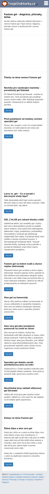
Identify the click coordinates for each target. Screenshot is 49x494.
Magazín (5, 482)
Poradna (29, 480)
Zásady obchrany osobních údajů (29, 477)
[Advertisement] (24, 53)
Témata (21, 480)
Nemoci (5, 480)
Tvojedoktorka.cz (15, 474)
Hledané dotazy (8, 477)
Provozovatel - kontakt (33, 474)
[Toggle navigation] (45, 2)
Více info (8, 111)
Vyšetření (38, 480)
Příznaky (13, 480)
